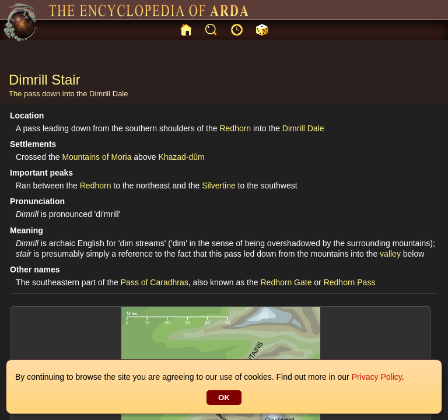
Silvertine (219, 185)
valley (390, 253)
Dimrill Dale (108, 93)
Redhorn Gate (286, 282)
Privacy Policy (377, 377)
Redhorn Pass (350, 282)
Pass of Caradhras (154, 282)
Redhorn (235, 128)
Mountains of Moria (96, 157)
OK (224, 397)
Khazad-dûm (181, 157)
